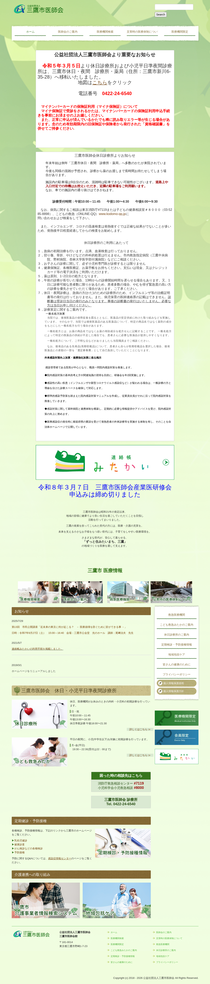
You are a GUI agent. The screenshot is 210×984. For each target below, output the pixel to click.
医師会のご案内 (67, 31)
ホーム (30, 31)
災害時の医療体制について (142, 31)
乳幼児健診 (20, 840)
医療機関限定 (179, 31)
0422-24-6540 (124, 804)
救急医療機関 (176, 614)
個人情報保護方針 (173, 691)
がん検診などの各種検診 (28, 848)
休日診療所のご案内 (176, 634)
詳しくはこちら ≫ (140, 729)
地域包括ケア (176, 654)
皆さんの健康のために (177, 664)
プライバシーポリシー (177, 674)
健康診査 (19, 844)
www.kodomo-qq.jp (112, 214)
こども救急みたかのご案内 (176, 624)
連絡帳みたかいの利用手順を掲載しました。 (37, 648)
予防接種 (19, 852)
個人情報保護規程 (173, 683)
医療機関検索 (105, 31)
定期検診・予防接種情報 (176, 644)
